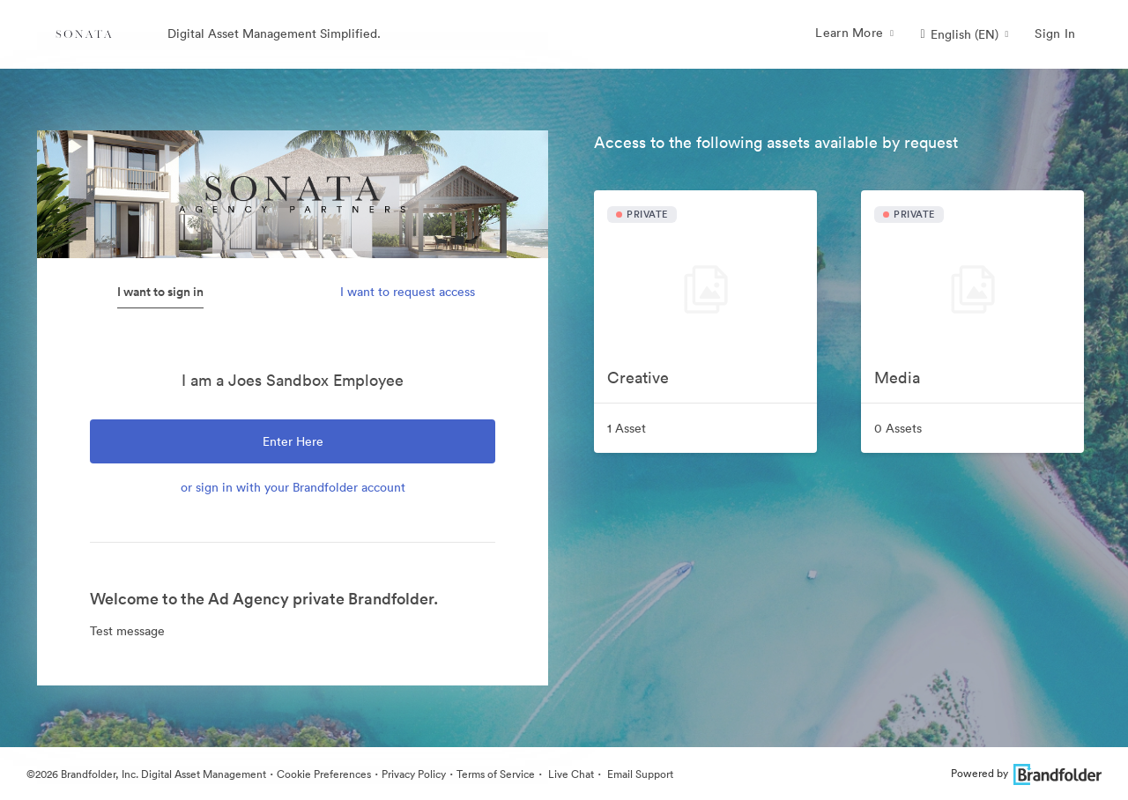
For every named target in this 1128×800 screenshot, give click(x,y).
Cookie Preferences (324, 774)
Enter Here (293, 441)
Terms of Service (495, 774)
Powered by (1026, 773)
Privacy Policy (414, 774)
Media (897, 377)
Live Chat (569, 774)
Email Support (639, 774)
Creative (638, 377)
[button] (964, 34)
